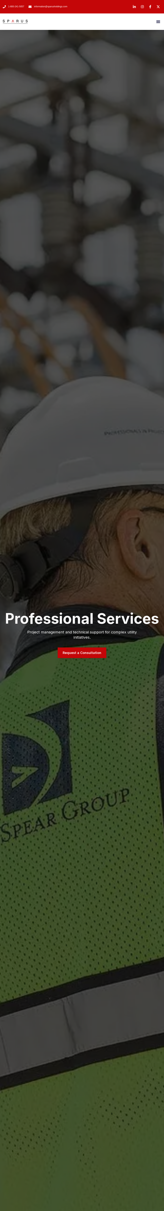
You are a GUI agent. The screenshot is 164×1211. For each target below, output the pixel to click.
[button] (158, 22)
